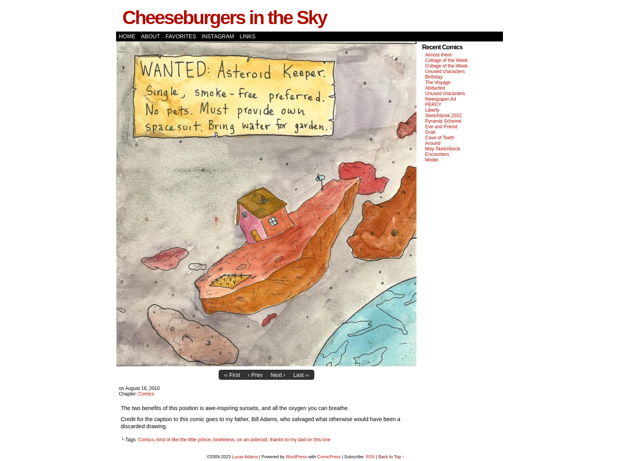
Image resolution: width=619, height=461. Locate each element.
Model (431, 160)
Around (433, 143)
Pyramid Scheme (443, 121)
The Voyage (437, 82)
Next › (277, 375)
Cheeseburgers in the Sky (224, 17)
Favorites (180, 36)
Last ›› (301, 375)
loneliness (223, 439)
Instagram (218, 36)
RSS (370, 456)
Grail (430, 132)
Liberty (432, 110)
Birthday (434, 77)
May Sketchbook (442, 149)
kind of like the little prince (183, 439)
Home (127, 36)
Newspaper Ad (440, 99)
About (150, 36)
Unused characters (445, 71)
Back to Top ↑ (391, 456)
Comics (146, 394)
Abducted (435, 88)
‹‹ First (232, 375)
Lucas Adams (245, 456)
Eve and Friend (441, 126)
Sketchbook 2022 (443, 115)
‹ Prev (255, 375)
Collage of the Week (446, 60)
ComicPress (329, 456)
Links (247, 36)
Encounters (437, 154)
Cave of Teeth (439, 138)
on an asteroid (252, 439)
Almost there (438, 55)
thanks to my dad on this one (300, 439)
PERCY (433, 104)
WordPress (296, 456)
